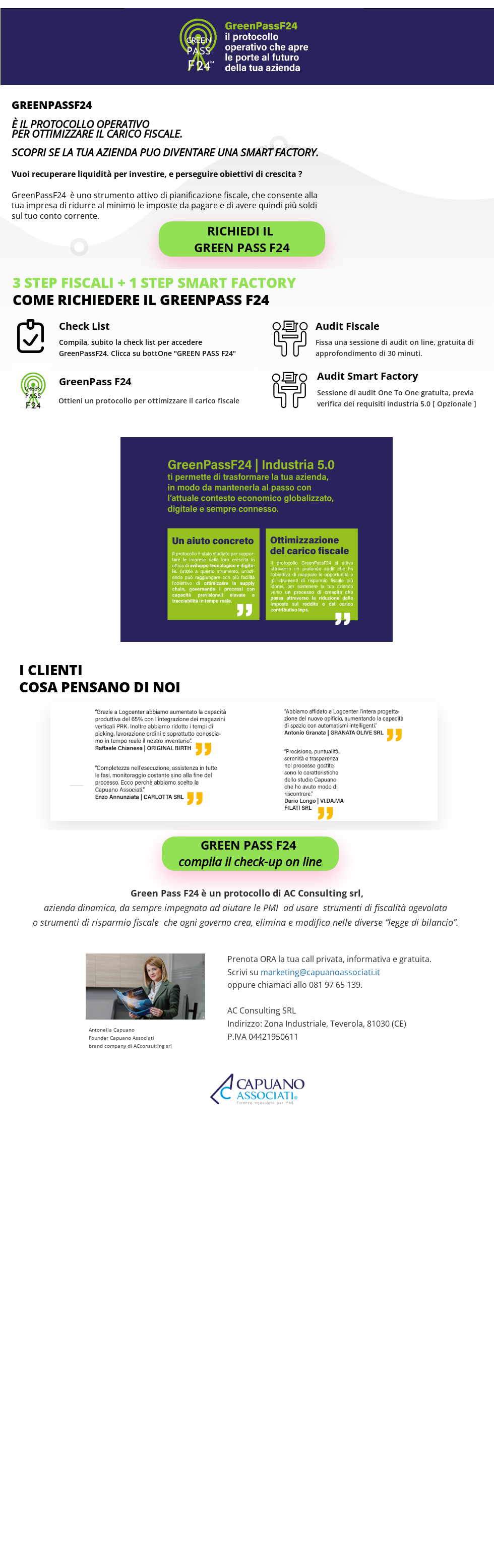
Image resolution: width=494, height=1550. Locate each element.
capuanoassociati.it (343, 972)
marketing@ (283, 972)
